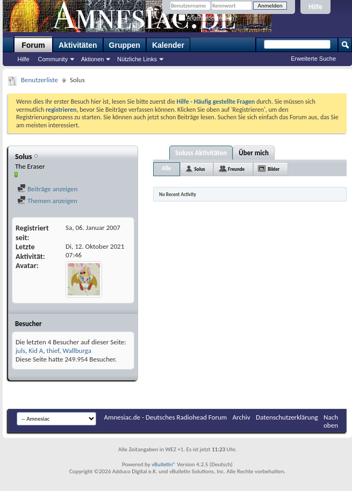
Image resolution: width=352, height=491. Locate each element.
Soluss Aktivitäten (201, 153)
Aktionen (92, 59)
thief (53, 350)
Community (53, 59)
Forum (33, 45)
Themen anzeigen (47, 201)
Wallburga (76, 350)
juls (20, 350)
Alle (166, 168)
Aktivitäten (78, 45)
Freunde (236, 169)
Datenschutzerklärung (287, 417)
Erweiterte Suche (313, 58)
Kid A (35, 350)
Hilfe (315, 7)
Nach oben (331, 421)
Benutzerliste (39, 80)
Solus (200, 169)
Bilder (273, 169)
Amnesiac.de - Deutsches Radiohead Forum (165, 417)
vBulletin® (164, 464)
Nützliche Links (137, 59)
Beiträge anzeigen (47, 189)
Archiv (241, 417)
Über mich (254, 153)
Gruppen (124, 45)
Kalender (168, 45)
